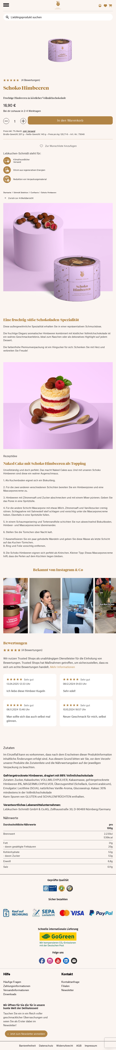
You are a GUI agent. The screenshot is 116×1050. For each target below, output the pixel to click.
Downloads (9, 994)
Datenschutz (46, 1045)
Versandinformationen (16, 990)
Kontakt (67, 974)
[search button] (7, 17)
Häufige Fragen (12, 982)
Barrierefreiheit (27, 1045)
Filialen (65, 986)
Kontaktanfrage (70, 982)
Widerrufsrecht (64, 1045)
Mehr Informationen (62, 666)
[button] (58, 145)
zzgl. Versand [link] (29, 131)
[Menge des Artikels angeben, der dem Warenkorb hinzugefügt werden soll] (14, 121)
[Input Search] (58, 17)
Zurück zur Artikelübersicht (20, 198)
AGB (78, 1045)
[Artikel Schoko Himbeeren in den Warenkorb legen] (70, 120)
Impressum (91, 1045)
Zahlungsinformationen (16, 986)
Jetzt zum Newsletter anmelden (27, 1033)
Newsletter (67, 990)
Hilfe (6, 974)
